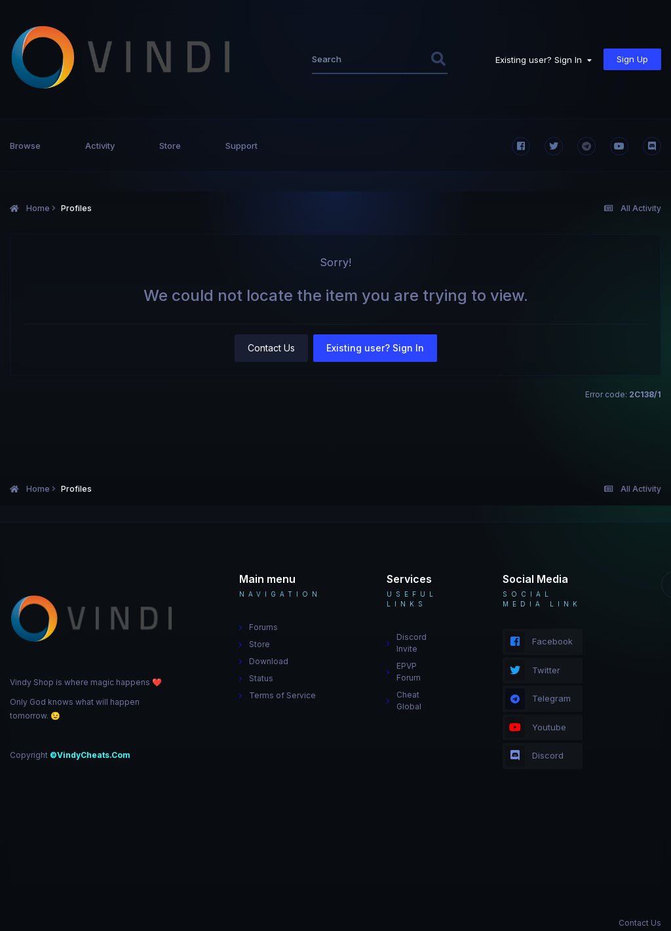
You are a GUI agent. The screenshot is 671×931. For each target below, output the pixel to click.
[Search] (328, 59)
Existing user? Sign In (543, 59)
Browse (25, 145)
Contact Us (271, 347)
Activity (100, 145)
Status (261, 678)
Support (241, 145)
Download (268, 661)
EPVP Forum (408, 672)
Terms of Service (282, 695)
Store (170, 145)
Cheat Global (408, 700)
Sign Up (632, 59)
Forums (263, 627)
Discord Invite (411, 643)
